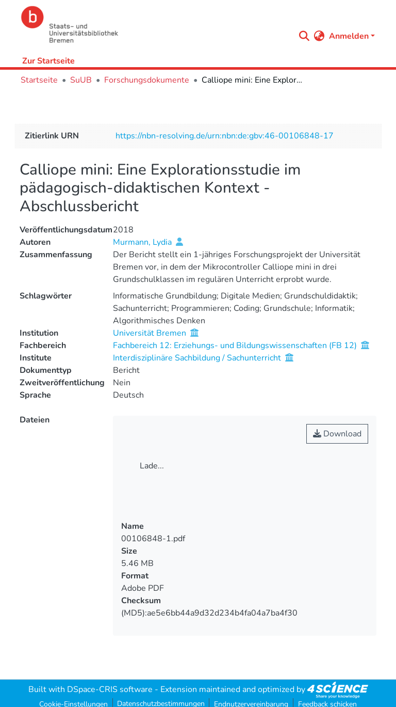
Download (337, 433)
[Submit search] (304, 36)
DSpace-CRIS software (110, 689)
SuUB (81, 80)
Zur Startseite (48, 61)
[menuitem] (319, 36)
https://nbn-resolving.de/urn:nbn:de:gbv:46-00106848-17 (225, 136)
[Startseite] (155, 24)
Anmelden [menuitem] (349, 36)
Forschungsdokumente (146, 80)
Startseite (39, 80)
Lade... (152, 466)
